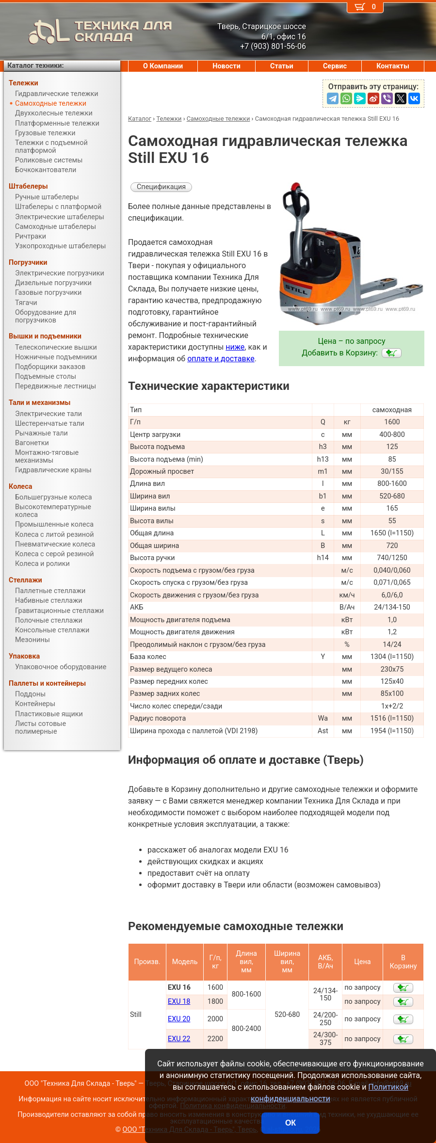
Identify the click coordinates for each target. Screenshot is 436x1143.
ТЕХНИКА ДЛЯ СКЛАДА (88, 31)
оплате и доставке (221, 358)
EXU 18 (179, 1002)
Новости (226, 66)
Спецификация (161, 187)
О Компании (163, 66)
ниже (235, 347)
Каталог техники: (35, 66)
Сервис (335, 66)
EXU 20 (179, 1019)
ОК (290, 1123)
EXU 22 (179, 1039)
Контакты (392, 66)
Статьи (281, 66)
